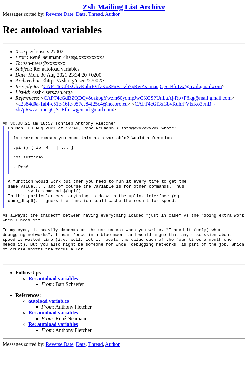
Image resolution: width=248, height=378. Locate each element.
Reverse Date (60, 14)
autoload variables (48, 329)
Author (112, 14)
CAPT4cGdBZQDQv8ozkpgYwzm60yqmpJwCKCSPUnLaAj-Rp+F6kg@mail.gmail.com (138, 98)
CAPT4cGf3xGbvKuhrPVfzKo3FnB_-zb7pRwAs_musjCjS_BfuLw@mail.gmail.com (132, 86)
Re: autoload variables (53, 306)
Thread (95, 14)
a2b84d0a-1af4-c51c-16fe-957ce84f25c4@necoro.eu (73, 104)
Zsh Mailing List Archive (124, 7)
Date (81, 14)
